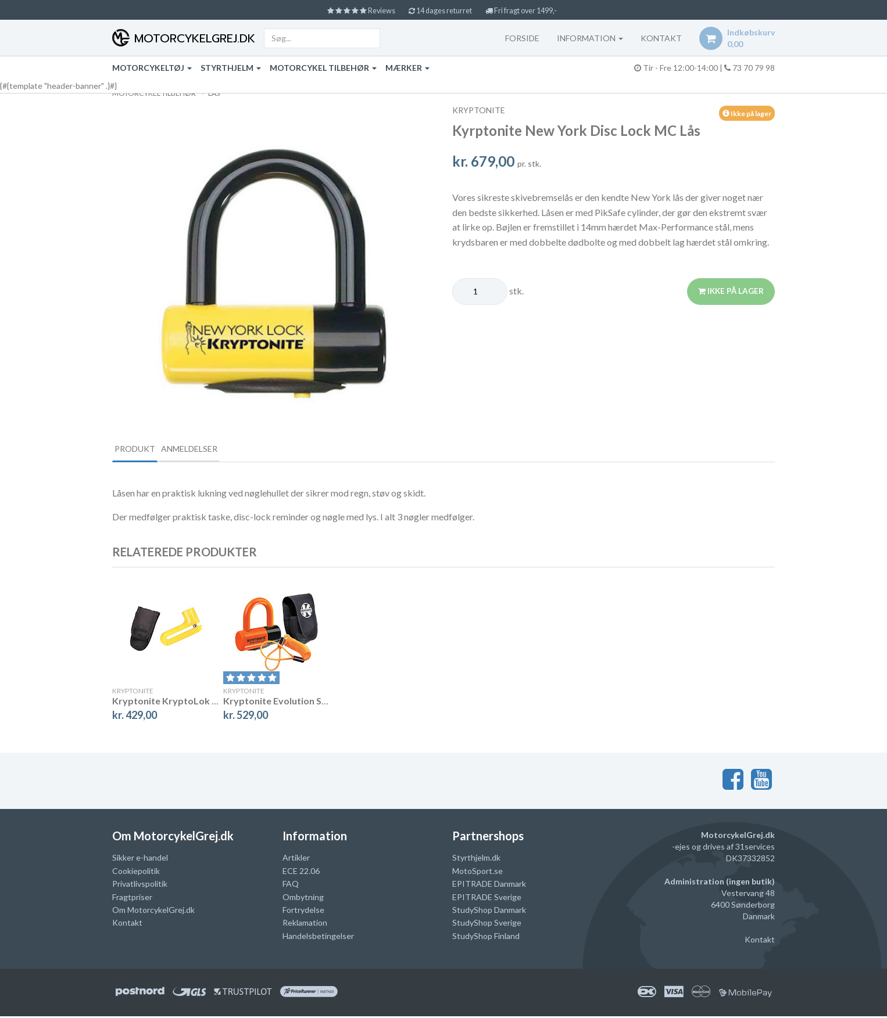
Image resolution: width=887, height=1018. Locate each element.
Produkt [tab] (144, 449)
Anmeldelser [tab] (220, 449)
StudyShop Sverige (486, 924)
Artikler (296, 859)
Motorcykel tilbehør (323, 68)
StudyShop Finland (486, 938)
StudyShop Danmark (489, 911)
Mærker (407, 68)
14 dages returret (440, 10)
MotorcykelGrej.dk (192, 38)
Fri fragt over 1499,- (531, 10)
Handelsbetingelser (318, 938)
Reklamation (304, 924)
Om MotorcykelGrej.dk (153, 911)
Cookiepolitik (136, 872)
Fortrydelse (303, 911)
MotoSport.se (477, 872)
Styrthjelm (231, 68)
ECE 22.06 (301, 872)
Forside (518, 38)
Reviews (352, 10)
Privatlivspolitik (139, 885)
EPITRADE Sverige (486, 898)
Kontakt (127, 924)
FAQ (290, 885)
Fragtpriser (132, 898)
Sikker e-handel (140, 859)
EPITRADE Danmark (489, 885)
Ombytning (303, 898)
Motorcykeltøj (152, 68)
